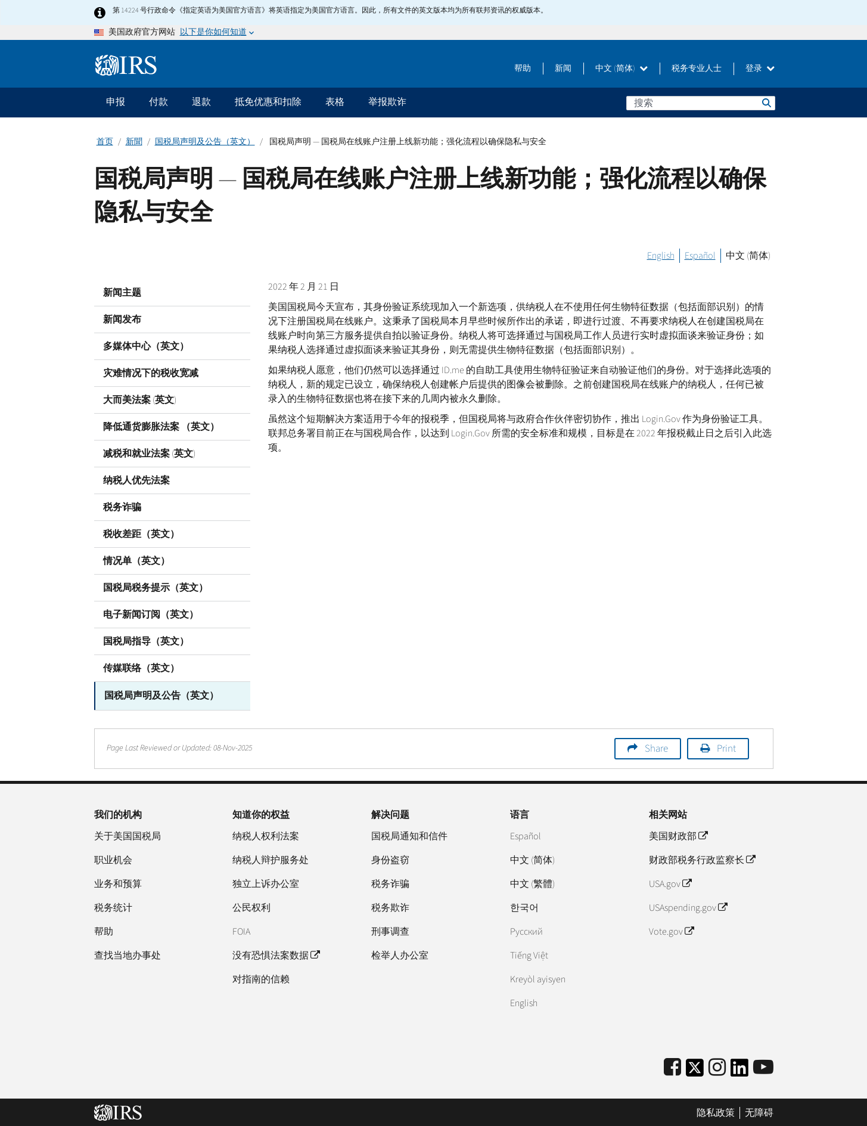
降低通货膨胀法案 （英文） (161, 426)
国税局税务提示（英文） (155, 587)
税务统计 (113, 906)
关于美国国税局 (127, 834)
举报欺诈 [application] (387, 101)
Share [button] (656, 747)
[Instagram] (717, 1066)
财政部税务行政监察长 (702, 858)
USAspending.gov (688, 906)
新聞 (134, 142)
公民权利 (251, 906)
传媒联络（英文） (141, 668)
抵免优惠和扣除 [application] (268, 101)
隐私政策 (716, 1111)
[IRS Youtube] (763, 1066)
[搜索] (700, 103)
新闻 (563, 69)
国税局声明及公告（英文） (205, 142)
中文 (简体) (621, 69)
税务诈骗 (122, 507)
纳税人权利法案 (265, 834)
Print (726, 747)
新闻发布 (122, 319)
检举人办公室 (399, 953)
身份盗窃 (390, 858)
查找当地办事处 (127, 953)
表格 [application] (334, 101)
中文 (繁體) (532, 882)
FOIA (241, 929)
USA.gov (670, 882)
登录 (760, 69)
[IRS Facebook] (672, 1066)
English (661, 255)
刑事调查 (390, 929)
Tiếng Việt (529, 953)
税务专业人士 (697, 69)
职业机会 (113, 858)
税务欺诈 (390, 906)
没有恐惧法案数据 (275, 953)
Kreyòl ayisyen (537, 977)
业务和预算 (118, 882)
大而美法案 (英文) (139, 400)
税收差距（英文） (141, 534)
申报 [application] (115, 101)
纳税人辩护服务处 (270, 858)
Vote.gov (671, 929)
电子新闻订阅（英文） (150, 614)
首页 (105, 142)
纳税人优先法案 (136, 480)
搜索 (766, 102)
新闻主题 (122, 292)
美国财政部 (678, 834)
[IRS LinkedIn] (739, 1069)
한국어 (524, 906)
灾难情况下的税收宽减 (150, 373)
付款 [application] (158, 101)
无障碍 (759, 1111)
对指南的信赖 (261, 977)
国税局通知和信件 (409, 834)
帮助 (522, 69)
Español (700, 255)
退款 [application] (201, 101)
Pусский (526, 929)
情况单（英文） (136, 560)
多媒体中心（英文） (146, 346)
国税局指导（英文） (146, 641)
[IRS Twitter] (695, 1069)
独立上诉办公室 (265, 882)
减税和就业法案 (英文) (149, 453)
